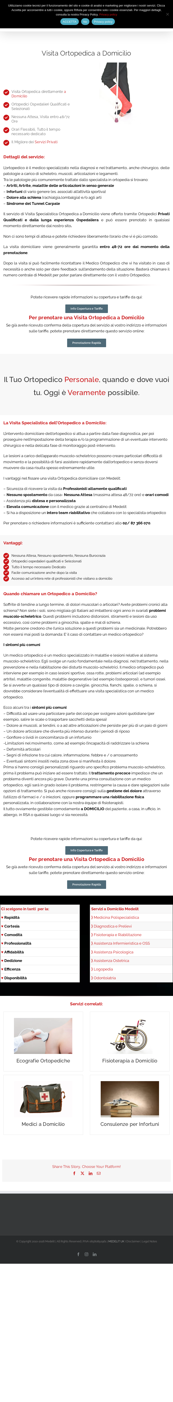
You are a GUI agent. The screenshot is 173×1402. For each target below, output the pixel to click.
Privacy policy (108, 14)
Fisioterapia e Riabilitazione (117, 934)
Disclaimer (133, 1241)
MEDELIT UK (116, 1241)
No (85, 21)
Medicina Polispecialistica (116, 917)
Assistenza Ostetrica (111, 960)
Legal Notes (149, 1241)
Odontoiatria (105, 978)
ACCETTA (69, 21)
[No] (167, 14)
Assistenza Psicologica (113, 952)
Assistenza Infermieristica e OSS (122, 943)
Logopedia (103, 969)
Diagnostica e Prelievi (113, 926)
